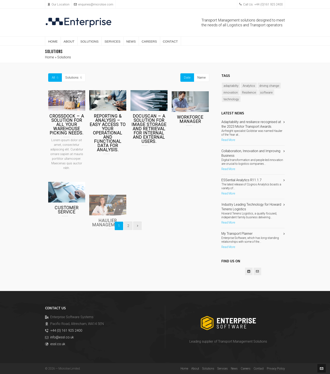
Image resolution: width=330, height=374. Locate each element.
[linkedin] (249, 271)
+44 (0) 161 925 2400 (66, 330)
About (195, 368)
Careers (245, 368)
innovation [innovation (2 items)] (231, 92)
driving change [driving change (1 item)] (269, 86)
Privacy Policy (276, 368)
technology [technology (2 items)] (231, 99)
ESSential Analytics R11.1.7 (241, 180)
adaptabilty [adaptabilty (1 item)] (231, 86)
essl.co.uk (57, 344)
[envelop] (257, 271)
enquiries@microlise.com (93, 4)
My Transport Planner (237, 234)
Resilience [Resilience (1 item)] (249, 92)
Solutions (208, 368)
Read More (228, 140)
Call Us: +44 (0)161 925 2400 (261, 4)
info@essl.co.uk (62, 337)
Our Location (58, 4)
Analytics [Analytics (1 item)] (249, 86)
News (234, 368)
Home (49, 57)
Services (222, 368)
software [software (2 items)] (266, 92)
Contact (259, 368)
